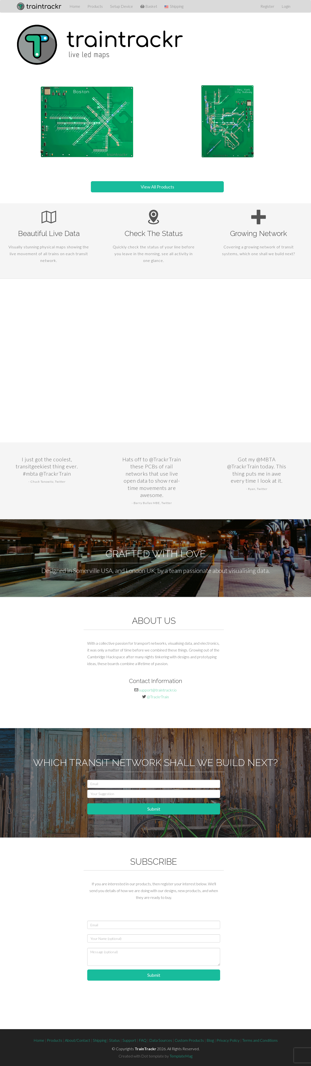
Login (286, 6)
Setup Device (121, 6)
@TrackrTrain (158, 696)
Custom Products (189, 1040)
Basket (148, 6)
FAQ (143, 1040)
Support (129, 1040)
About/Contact (77, 1040)
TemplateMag (181, 1056)
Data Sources (160, 1040)
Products (95, 6)
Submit (153, 809)
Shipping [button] (173, 6)
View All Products (157, 186)
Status (114, 1040)
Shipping (99, 1040)
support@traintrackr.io (158, 690)
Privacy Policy (228, 1040)
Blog (210, 1040)
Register (267, 6)
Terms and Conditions (260, 1040)
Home (74, 6)
